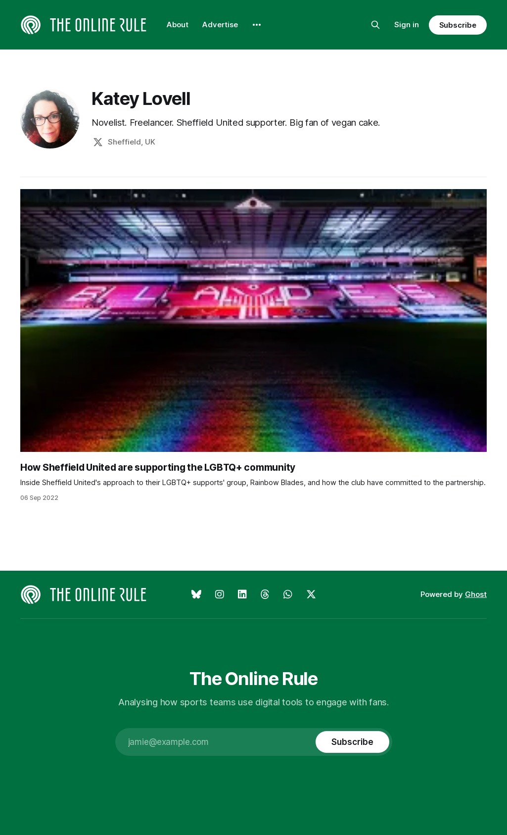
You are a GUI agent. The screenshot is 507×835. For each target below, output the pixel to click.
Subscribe (457, 25)
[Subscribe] (352, 742)
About (177, 24)
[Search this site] (375, 25)
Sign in (406, 24)
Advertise (220, 24)
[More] (257, 25)
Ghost (476, 594)
